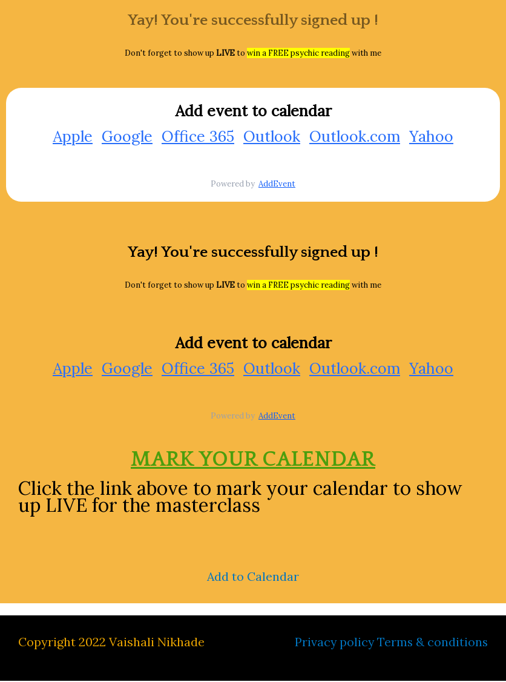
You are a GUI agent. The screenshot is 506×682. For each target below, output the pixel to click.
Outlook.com (354, 137)
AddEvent (276, 184)
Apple (73, 137)
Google (127, 137)
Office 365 (198, 137)
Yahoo (431, 137)
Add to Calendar (253, 577)
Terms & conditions (432, 643)
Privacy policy (332, 643)
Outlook (271, 137)
